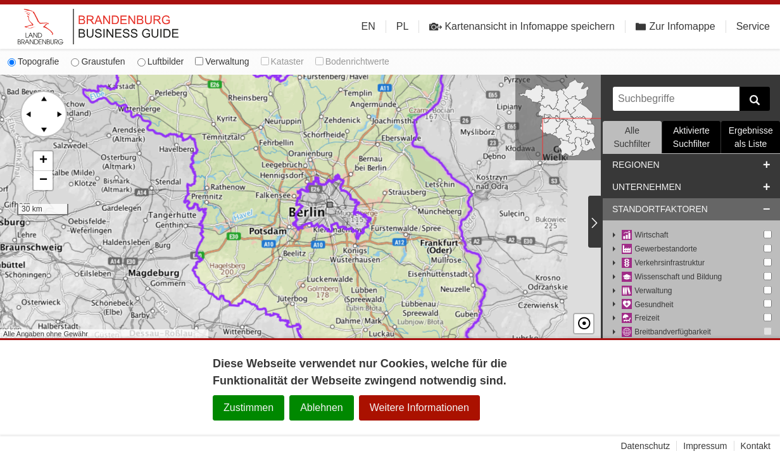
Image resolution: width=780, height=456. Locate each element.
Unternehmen (646, 187)
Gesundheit (648, 305)
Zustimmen (248, 407)
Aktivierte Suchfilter (691, 137)
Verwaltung (222, 61)
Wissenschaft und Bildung (672, 277)
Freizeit (641, 318)
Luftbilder (160, 61)
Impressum (705, 446)
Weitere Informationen (419, 407)
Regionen (636, 165)
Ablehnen (321, 407)
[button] (43, 161)
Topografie (33, 61)
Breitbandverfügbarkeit (666, 332)
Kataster (282, 61)
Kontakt (756, 446)
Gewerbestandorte (659, 249)
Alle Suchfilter (631, 137)
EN (368, 26)
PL (402, 26)
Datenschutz (645, 446)
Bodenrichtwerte (352, 61)
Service (753, 26)
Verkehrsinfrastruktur (663, 263)
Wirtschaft (645, 235)
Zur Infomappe (675, 26)
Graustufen (98, 61)
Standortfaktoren (660, 209)
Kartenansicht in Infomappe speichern (522, 26)
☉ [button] (584, 323)
